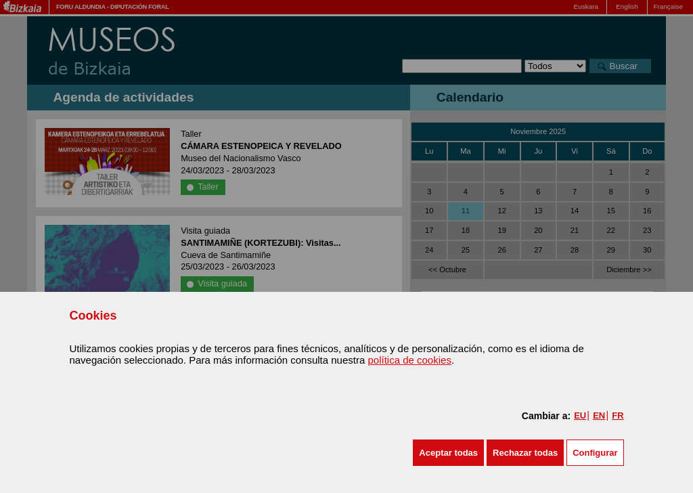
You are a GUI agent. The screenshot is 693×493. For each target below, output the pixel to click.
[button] (448, 453)
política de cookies (409, 360)
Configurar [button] (595, 453)
